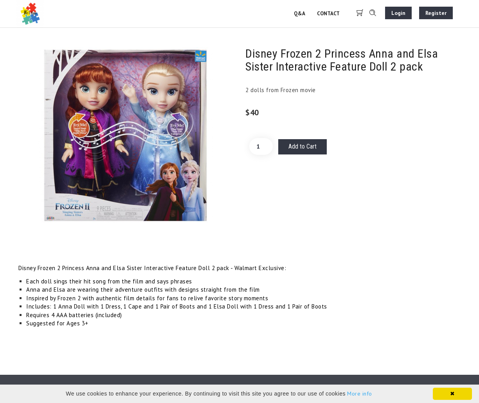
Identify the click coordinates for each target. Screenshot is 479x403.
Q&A (299, 13)
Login (398, 12)
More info (359, 393)
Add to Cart (302, 146)
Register (436, 12)
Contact (328, 13)
